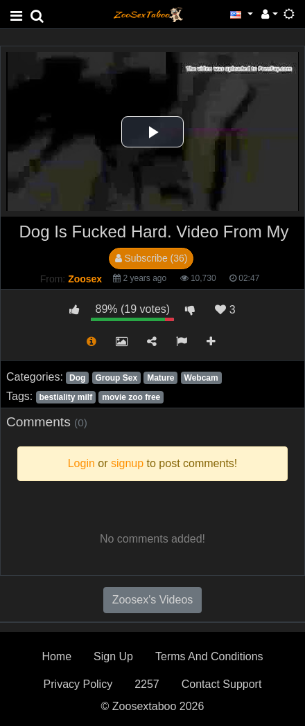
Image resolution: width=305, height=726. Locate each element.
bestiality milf (65, 397)
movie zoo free (131, 397)
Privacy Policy (78, 684)
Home (56, 656)
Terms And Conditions (209, 656)
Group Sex (116, 378)
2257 (146, 684)
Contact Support (222, 684)
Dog (77, 378)
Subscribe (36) (151, 258)
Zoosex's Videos (152, 600)
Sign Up (113, 656)
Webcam (201, 378)
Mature (160, 378)
